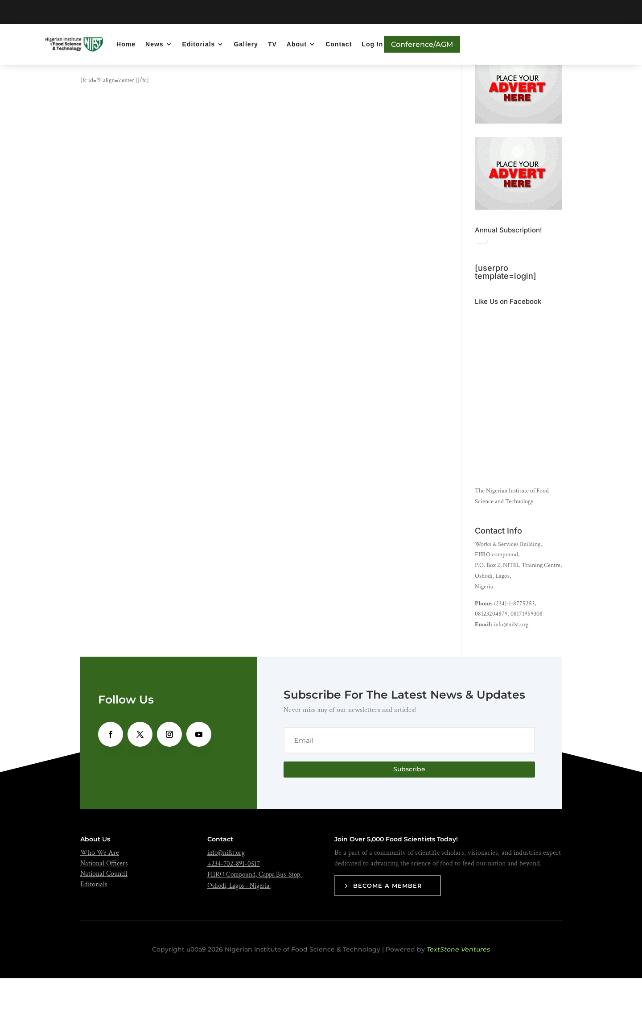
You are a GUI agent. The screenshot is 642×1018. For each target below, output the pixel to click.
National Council (104, 914)
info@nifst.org (226, 892)
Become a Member (387, 925)
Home (126, 44)
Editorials (198, 44)
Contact (338, 44)
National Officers (104, 903)
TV (272, 44)
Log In (372, 44)
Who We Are (99, 892)
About (297, 44)
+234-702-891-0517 (233, 903)
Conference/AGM (422, 44)
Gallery (246, 44)
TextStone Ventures (458, 989)
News (154, 44)
